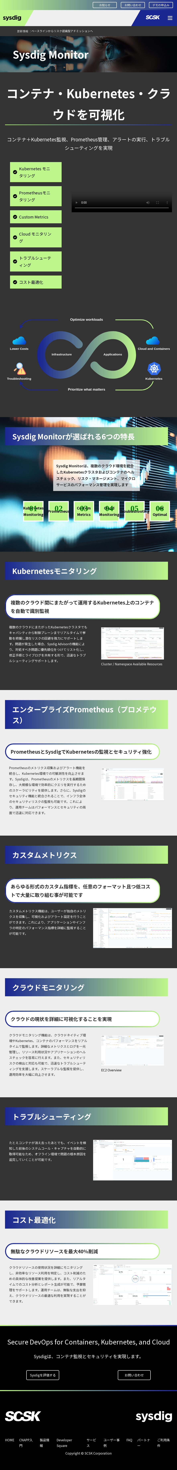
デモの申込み (161, 5)
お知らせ (104, 5)
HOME (9, 42)
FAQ (129, 1439)
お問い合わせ (132, 5)
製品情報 (27, 42)
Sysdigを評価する (43, 1375)
